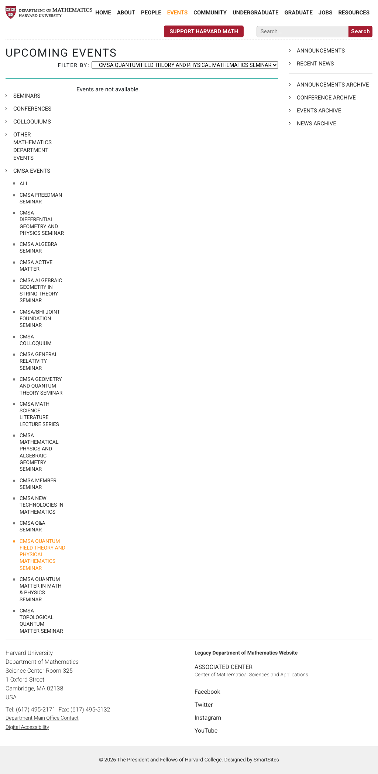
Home (103, 12)
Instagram (208, 717)
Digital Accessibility (27, 727)
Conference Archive (326, 97)
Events (177, 12)
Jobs (326, 12)
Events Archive (319, 110)
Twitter (204, 704)
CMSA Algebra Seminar (38, 247)
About (126, 12)
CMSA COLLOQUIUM (36, 340)
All (24, 184)
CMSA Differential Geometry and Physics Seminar (42, 223)
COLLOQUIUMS (32, 121)
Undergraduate (256, 12)
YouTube (206, 730)
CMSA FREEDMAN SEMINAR (41, 198)
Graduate (299, 12)
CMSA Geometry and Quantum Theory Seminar (41, 386)
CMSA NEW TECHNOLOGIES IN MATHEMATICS (41, 505)
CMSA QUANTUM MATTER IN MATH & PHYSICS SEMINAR (41, 590)
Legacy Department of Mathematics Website (246, 653)
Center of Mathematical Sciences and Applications (251, 675)
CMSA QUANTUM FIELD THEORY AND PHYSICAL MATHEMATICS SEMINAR (42, 554)
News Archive (316, 123)
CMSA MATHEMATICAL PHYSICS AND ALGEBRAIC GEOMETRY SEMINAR (39, 452)
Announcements (321, 50)
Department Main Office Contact (42, 718)
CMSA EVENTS (31, 171)
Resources (354, 12)
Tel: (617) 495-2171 (30, 709)
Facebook (207, 691)
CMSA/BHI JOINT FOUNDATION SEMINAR (40, 318)
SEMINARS (26, 95)
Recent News (315, 63)
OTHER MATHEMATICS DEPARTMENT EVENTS (32, 146)
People (151, 12)
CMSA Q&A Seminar (32, 526)
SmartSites (266, 760)
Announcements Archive (333, 84)
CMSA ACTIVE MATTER (36, 266)
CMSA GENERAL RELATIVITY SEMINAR (39, 361)
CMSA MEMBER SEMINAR (38, 484)
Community (210, 12)
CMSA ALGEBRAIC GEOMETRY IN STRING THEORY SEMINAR (41, 291)
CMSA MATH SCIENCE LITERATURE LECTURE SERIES (39, 414)
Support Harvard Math (203, 31)
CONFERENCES (32, 108)
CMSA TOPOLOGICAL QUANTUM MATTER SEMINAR (41, 621)
